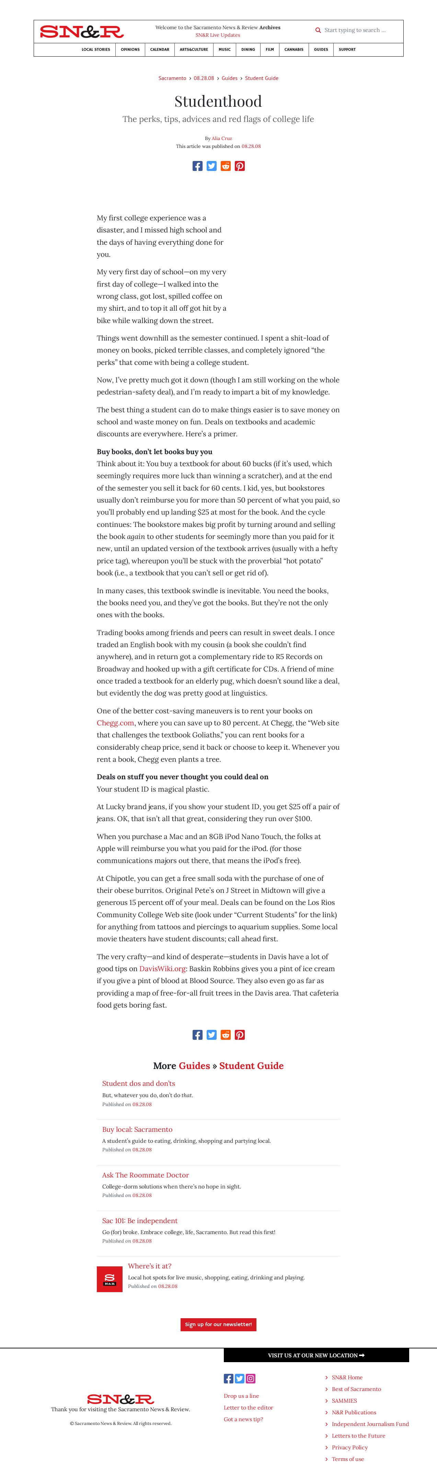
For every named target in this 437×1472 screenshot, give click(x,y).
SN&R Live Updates (218, 35)
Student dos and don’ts (138, 1083)
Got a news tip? (243, 1419)
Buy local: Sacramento (137, 1129)
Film (270, 49)
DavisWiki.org (162, 968)
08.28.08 (204, 77)
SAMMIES (344, 1400)
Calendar (159, 49)
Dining (248, 49)
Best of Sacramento (356, 1388)
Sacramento (172, 77)
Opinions (130, 49)
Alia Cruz (222, 138)
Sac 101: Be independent (140, 1220)
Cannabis (294, 49)
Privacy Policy (350, 1447)
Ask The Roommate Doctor (145, 1175)
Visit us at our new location (316, 1355)
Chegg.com (115, 722)
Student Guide (261, 77)
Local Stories (96, 49)
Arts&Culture (194, 49)
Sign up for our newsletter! (218, 1324)
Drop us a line (241, 1395)
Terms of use (348, 1459)
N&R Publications (354, 1412)
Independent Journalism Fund (370, 1424)
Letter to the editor (248, 1407)
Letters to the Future (359, 1435)
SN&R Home (347, 1377)
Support (347, 49)
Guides (321, 49)
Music (225, 49)
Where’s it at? (149, 1266)
